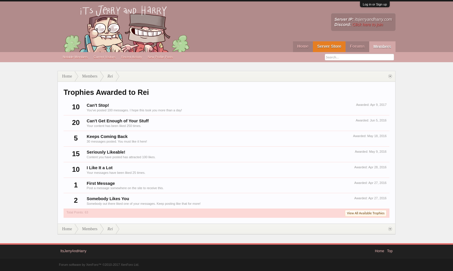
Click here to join (367, 24)
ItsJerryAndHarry (73, 251)
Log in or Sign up (375, 4)
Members (382, 46)
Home (303, 46)
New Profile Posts (160, 57)
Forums (357, 46)
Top (390, 251)
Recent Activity (131, 57)
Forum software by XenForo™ (99, 264)
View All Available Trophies (366, 213)
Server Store (329, 46)
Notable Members (75, 57)
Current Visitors (105, 57)
